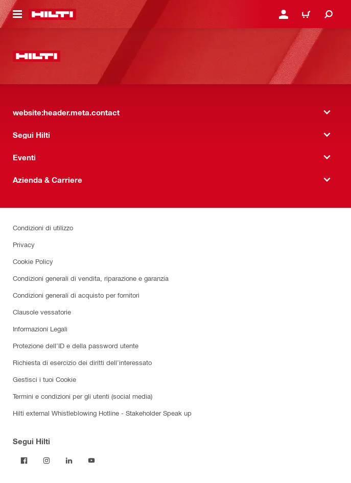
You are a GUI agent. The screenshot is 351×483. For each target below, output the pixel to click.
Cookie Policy (33, 261)
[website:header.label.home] (52, 14)
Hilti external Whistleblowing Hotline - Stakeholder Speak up (102, 413)
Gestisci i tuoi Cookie (44, 379)
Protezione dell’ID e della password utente (75, 345)
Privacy (24, 244)
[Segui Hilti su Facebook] (24, 460)
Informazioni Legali (40, 328)
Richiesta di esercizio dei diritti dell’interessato (82, 362)
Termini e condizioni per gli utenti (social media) (82, 396)
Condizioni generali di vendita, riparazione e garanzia (91, 278)
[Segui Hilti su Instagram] (46, 460)
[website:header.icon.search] (328, 14)
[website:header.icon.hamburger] (17, 14)
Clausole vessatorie (42, 312)
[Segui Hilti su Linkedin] (69, 460)
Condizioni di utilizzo (43, 227)
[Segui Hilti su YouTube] (91, 460)
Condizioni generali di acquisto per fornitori (76, 295)
